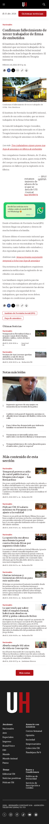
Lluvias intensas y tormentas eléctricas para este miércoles (17, 578)
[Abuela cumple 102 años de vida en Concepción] (40, 645)
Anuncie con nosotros (32, 725)
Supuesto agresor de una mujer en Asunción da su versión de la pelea (22, 406)
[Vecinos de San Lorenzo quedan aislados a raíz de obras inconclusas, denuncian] (40, 354)
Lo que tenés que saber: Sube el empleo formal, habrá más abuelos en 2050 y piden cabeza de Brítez (20, 611)
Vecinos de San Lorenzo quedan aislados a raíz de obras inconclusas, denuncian (17, 357)
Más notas (24, 673)
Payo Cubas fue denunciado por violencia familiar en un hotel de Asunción (25, 426)
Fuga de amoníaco (13, 318)
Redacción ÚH (27, 362)
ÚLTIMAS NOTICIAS (32, 14)
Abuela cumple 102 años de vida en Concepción (16, 647)
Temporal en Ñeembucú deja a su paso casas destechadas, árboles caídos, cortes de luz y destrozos (17, 337)
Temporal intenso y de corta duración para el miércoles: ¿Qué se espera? (26, 445)
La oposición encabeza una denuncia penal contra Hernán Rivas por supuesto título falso (17, 541)
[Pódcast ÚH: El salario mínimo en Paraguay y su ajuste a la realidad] (40, 506)
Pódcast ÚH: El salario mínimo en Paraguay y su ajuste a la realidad (17, 510)
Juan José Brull (25, 344)
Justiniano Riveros (29, 661)
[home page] (24, 4)
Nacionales (7, 25)
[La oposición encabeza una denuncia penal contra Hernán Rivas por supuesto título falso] (40, 537)
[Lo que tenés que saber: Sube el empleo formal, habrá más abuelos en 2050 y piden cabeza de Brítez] (40, 607)
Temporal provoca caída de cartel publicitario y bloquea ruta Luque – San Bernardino (17, 475)
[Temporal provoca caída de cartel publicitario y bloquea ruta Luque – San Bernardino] (40, 471)
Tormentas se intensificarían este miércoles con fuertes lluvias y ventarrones (26, 436)
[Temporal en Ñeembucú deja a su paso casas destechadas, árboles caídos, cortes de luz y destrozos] (40, 333)
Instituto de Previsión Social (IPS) (20, 313)
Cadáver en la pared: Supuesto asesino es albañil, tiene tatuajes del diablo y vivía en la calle (26, 416)
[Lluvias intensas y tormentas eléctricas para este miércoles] (40, 574)
